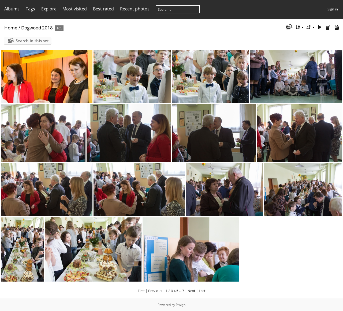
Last (202, 290)
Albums (12, 9)
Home (10, 28)
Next (191, 290)
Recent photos (135, 9)
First (141, 290)
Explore (49, 9)
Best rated (103, 9)
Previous (155, 290)
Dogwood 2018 (37, 28)
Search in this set (32, 40)
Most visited (74, 9)
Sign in (332, 9)
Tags (30, 9)
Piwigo (180, 304)
